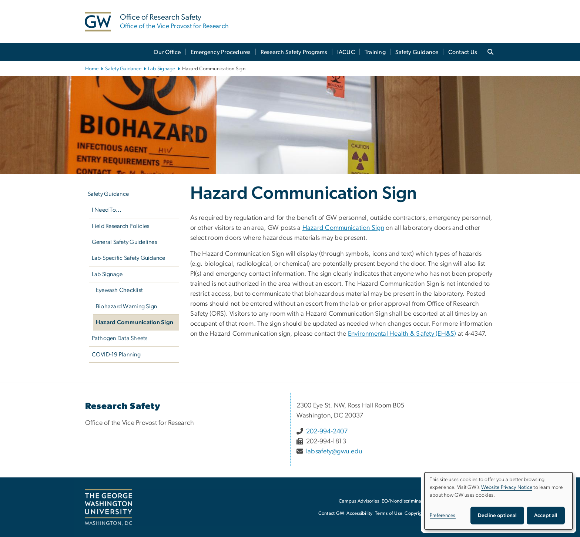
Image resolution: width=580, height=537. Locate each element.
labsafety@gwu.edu (334, 451)
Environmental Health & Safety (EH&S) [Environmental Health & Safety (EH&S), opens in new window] (402, 333)
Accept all (545, 515)
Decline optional (497, 515)
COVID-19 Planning (116, 355)
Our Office (167, 52)
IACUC (346, 52)
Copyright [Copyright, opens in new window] (415, 513)
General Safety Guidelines (124, 242)
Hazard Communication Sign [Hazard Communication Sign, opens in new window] (343, 228)
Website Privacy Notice (507, 487)
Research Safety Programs (294, 52)
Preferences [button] (443, 515)
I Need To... (107, 210)
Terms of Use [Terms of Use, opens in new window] (388, 513)
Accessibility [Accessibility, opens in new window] (359, 513)
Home (92, 68)
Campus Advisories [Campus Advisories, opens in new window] (359, 501)
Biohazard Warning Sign (126, 306)
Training (375, 52)
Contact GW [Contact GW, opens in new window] (331, 513)
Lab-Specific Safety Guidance (128, 258)
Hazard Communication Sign (134, 322)
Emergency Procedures (221, 52)
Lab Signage (161, 68)
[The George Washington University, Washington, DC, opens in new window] (108, 507)
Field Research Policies (121, 226)
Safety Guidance (417, 52)
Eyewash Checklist (119, 290)
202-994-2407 (327, 431)
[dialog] (499, 501)
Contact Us (462, 52)
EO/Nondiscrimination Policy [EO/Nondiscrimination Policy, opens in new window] (412, 501)
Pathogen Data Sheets (120, 338)
